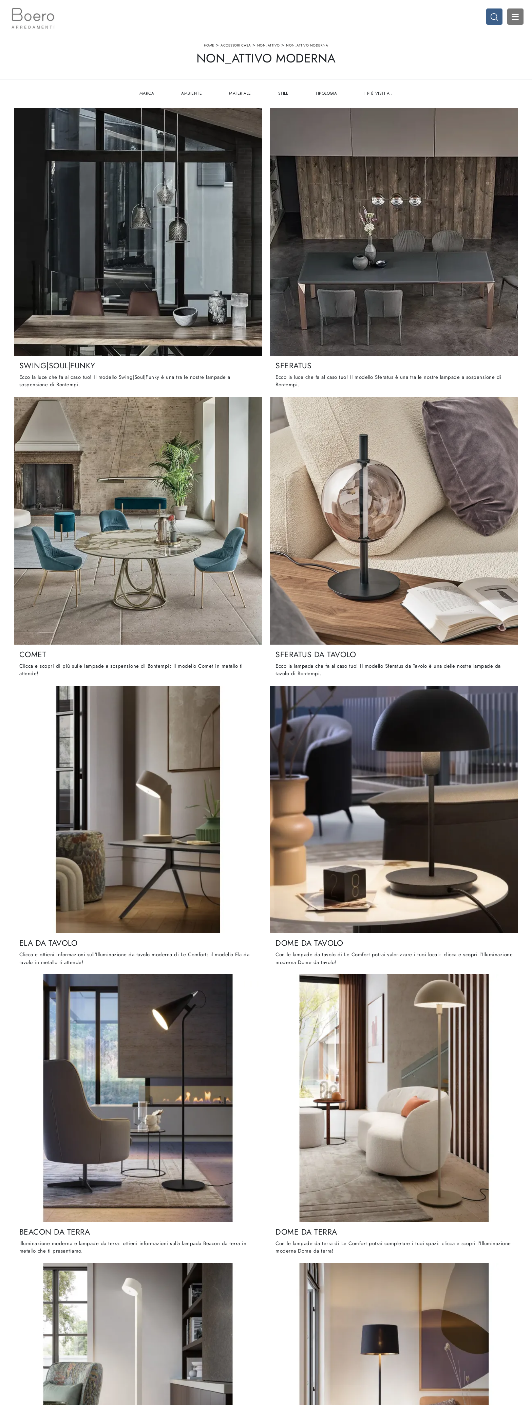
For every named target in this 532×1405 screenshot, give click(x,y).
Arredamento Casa (419, 1320)
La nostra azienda (156, 1320)
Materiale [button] (240, 102)
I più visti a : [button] (379, 102)
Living (276, 1333)
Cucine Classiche (287, 1327)
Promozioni (281, 1340)
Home (209, 48)
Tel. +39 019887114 (28, 1340)
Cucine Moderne (287, 1320)
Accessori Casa (236, 48)
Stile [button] (283, 102)
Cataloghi (148, 1340)
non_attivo (268, 48)
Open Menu (513, 18)
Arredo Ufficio (415, 1333)
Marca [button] (145, 102)
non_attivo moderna (307, 48)
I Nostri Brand (153, 1333)
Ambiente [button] (191, 102)
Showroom (149, 1327)
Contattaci (149, 1347)
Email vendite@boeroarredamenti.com (46, 1347)
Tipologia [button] (327, 102)
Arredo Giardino (417, 1340)
